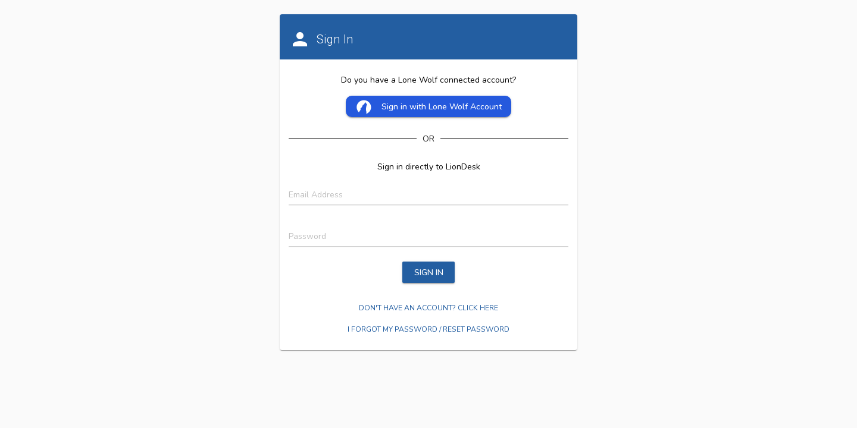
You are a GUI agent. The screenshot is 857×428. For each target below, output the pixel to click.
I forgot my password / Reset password (428, 328)
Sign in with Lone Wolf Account (428, 106)
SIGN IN (428, 272)
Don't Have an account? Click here (428, 308)
